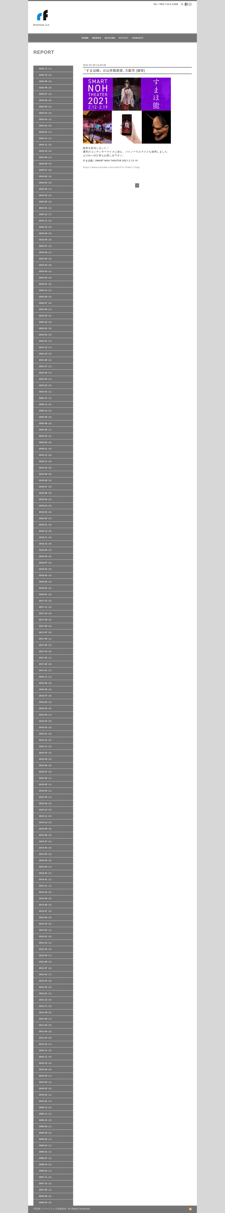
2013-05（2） (46, 917)
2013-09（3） (46, 898)
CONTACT (137, 38)
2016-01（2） (46, 734)
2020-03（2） (46, 436)
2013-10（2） (46, 892)
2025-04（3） (46, 113)
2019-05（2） (46, 499)
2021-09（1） (46, 360)
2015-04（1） (46, 791)
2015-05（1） (46, 784)
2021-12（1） (46, 347)
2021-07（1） (46, 366)
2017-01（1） (46, 670)
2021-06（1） (46, 373)
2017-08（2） (46, 626)
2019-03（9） (46, 512)
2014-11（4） (46, 816)
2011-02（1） (46, 1044)
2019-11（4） (46, 461)
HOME (85, 38)
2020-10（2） (46, 411)
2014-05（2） (46, 854)
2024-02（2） (46, 202)
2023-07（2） (46, 246)
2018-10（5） (46, 544)
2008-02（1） (46, 1171)
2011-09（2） (46, 1012)
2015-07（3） (46, 772)
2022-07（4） (46, 303)
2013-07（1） (46, 911)
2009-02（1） (46, 1152)
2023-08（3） (46, 240)
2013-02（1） (46, 930)
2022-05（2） (46, 316)
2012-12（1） (46, 943)
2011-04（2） (46, 1031)
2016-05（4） (46, 708)
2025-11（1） (46, 69)
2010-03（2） (46, 1088)
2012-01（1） (46, 993)
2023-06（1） (46, 252)
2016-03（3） (46, 721)
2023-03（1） (46, 271)
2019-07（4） (46, 487)
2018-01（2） (46, 594)
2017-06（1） (46, 639)
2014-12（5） (46, 810)
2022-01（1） (46, 341)
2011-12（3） (46, 1000)
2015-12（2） (46, 740)
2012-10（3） (46, 949)
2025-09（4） (46, 81)
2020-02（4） (46, 442)
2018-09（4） (46, 550)
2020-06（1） (46, 430)
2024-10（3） (46, 151)
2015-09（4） (46, 759)
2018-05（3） (46, 575)
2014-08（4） (46, 835)
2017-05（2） (46, 645)
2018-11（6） (46, 537)
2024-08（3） (46, 164)
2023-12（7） (46, 214)
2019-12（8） (46, 455)
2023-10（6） (46, 227)
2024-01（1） (46, 208)
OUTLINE (110, 38)
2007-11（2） (46, 1177)
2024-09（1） (46, 157)
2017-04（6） (46, 651)
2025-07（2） (46, 94)
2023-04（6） (46, 265)
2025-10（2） (46, 75)
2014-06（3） (46, 848)
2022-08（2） (46, 297)
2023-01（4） (46, 284)
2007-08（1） (46, 1190)
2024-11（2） (46, 145)
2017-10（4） (46, 613)
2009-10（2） (46, 1120)
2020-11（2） (46, 404)
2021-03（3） (46, 385)
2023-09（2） (46, 233)
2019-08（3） (46, 480)
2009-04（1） (46, 1145)
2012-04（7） (46, 974)
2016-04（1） (46, 715)
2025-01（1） (46, 132)
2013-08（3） (46, 905)
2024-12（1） (46, 138)
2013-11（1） (46, 886)
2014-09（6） (46, 829)
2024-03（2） (46, 195)
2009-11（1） (46, 1114)
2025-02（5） (46, 126)
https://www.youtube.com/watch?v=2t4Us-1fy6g (111, 167)
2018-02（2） (46, 588)
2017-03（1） (46, 658)
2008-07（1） (46, 1158)
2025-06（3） (46, 100)
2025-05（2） (46, 107)
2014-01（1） (46, 879)
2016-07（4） (46, 696)
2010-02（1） (46, 1095)
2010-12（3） (46, 1050)
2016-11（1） (46, 677)
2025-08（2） (46, 88)
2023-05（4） (46, 259)
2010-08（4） (46, 1069)
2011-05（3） (46, 1025)
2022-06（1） (46, 309)
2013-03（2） (46, 924)
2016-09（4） (46, 683)
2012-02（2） (46, 987)
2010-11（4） (46, 1057)
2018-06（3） (46, 569)
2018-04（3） (46, 582)
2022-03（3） (46, 328)
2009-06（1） (46, 1139)
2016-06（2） (46, 702)
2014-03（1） (46, 867)
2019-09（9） (46, 474)
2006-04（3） (46, 1202)
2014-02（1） (46, 873)
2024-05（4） (46, 183)
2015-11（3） (46, 746)
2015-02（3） (46, 803)
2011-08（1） (46, 1019)
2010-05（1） (46, 1076)
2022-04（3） (46, 322)
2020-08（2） (46, 423)
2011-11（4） (46, 1006)
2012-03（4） (46, 981)
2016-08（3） (46, 689)
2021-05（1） (46, 379)
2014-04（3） (46, 860)
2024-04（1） (46, 189)
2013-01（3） (46, 936)
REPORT (123, 38)
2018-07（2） (46, 563)
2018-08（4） (46, 556)
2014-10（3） (46, 822)
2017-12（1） (46, 601)
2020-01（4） (46, 449)
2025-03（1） (46, 119)
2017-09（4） (46, 620)
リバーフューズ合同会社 (53, 1209)
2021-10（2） (46, 354)
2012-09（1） (46, 955)
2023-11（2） (46, 221)
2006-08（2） (46, 1196)
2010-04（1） (46, 1082)
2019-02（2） (46, 518)
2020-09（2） (46, 417)
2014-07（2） (46, 841)
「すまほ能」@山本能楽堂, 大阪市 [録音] (114, 70)
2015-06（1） (46, 778)
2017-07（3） (46, 632)
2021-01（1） (46, 392)
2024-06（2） (46, 176)
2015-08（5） (46, 765)
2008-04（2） (46, 1164)
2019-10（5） (46, 468)
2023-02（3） (46, 278)
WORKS (96, 38)
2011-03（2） (46, 1038)
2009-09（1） (46, 1126)
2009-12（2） (46, 1107)
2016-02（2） (46, 727)
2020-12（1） (46, 398)
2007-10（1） (46, 1183)
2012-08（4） (46, 962)
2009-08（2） (46, 1133)
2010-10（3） (46, 1063)
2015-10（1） (46, 753)
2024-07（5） (46, 170)
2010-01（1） (46, 1101)
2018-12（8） (46, 531)
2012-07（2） (46, 968)
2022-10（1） (46, 290)
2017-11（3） (46, 607)
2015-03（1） (46, 797)
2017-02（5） (46, 664)
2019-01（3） (46, 525)
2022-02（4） (46, 335)
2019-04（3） (46, 506)
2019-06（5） (46, 493)
